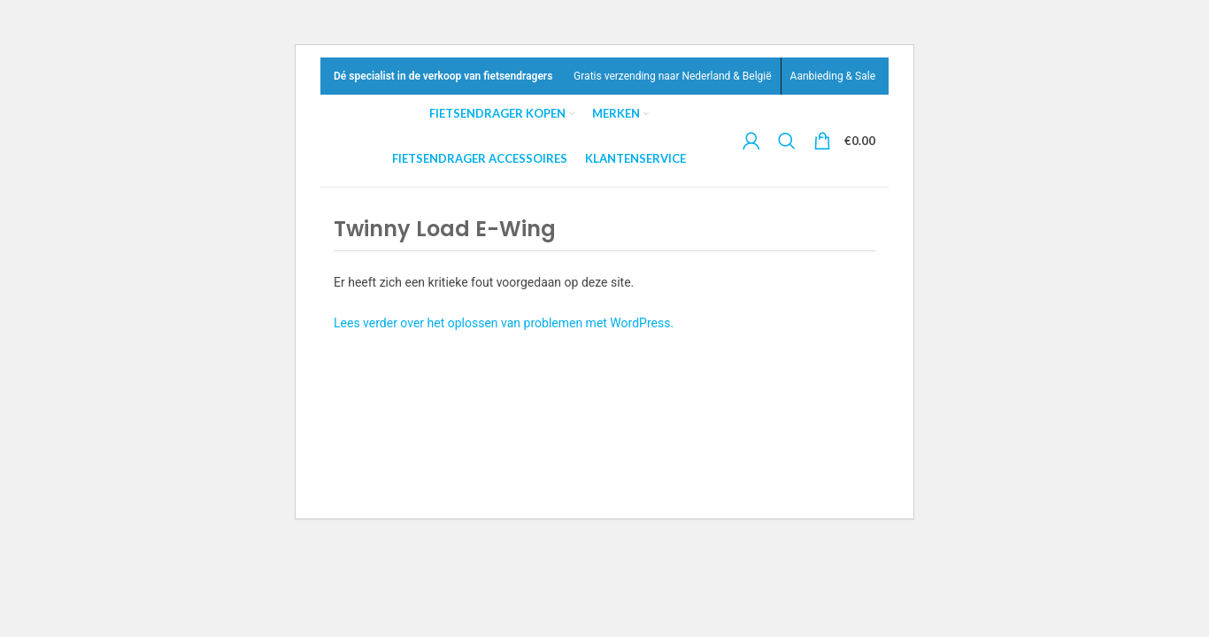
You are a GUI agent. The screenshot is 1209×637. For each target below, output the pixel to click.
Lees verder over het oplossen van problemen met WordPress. (504, 323)
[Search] (788, 140)
